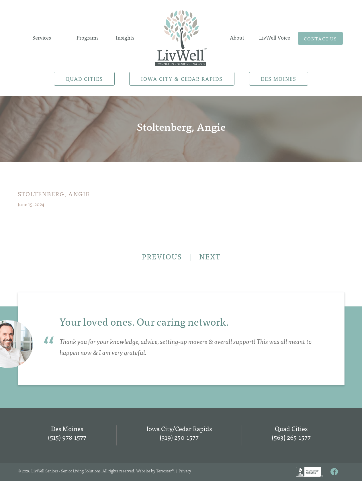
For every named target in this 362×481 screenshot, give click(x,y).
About (237, 37)
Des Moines (278, 79)
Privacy (185, 471)
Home (181, 36)
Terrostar (164, 471)
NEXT (209, 256)
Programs (88, 37)
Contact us (320, 38)
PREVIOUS (163, 256)
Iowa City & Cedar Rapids (182, 79)
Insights (125, 37)
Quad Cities (84, 79)
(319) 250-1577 (179, 437)
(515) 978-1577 (67, 437)
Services (41, 37)
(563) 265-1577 (291, 437)
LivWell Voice (274, 37)
